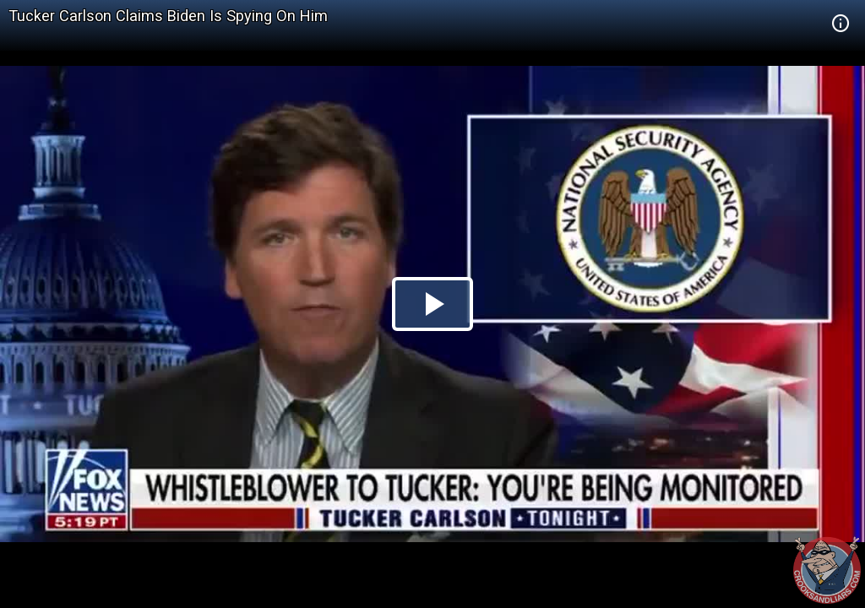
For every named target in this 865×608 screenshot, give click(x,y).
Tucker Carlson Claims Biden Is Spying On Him (168, 15)
